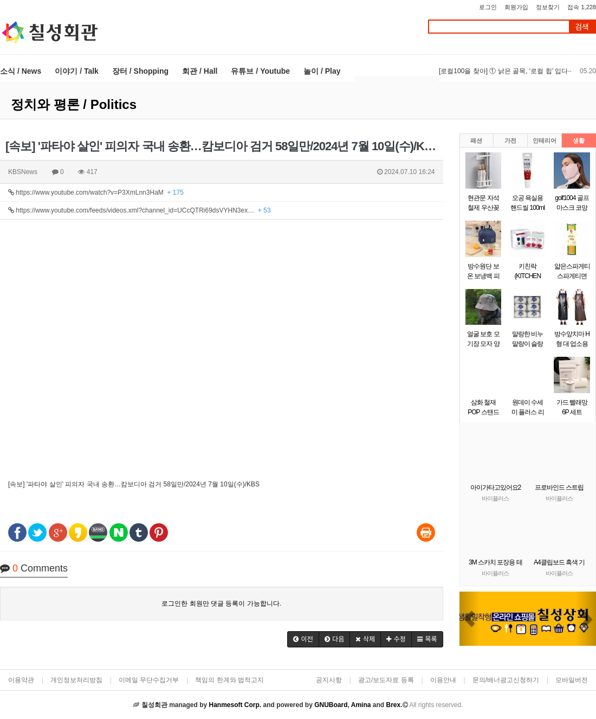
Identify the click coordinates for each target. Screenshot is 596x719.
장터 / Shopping (140, 71)
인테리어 (544, 140)
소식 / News (20, 71)
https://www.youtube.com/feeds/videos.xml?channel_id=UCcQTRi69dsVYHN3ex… (139, 210)
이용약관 (21, 680)
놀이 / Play (321, 71)
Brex (393, 705)
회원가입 (516, 7)
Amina (361, 705)
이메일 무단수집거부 (149, 680)
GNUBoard (330, 705)
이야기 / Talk (77, 71)
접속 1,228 (581, 7)
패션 (476, 140)
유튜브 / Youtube (260, 71)
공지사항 (329, 680)
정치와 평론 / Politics (74, 104)
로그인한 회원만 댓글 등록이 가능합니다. (221, 603)
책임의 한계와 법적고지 (229, 680)
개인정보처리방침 (76, 680)
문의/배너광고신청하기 (505, 680)
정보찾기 (548, 7)
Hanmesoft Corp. (235, 705)
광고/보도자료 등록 (386, 680)
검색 (582, 27)
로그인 (488, 7)
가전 (510, 140)
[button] (303, 639)
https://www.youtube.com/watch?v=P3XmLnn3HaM (96, 192)
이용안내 (443, 680)
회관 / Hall (199, 71)
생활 (579, 140)
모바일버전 (571, 680)
